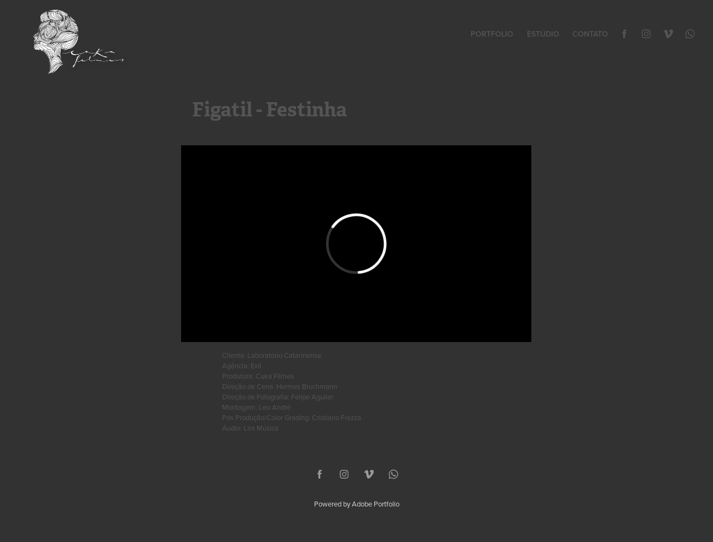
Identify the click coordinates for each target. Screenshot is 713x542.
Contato (590, 33)
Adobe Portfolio (375, 504)
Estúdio (543, 33)
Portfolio (492, 33)
